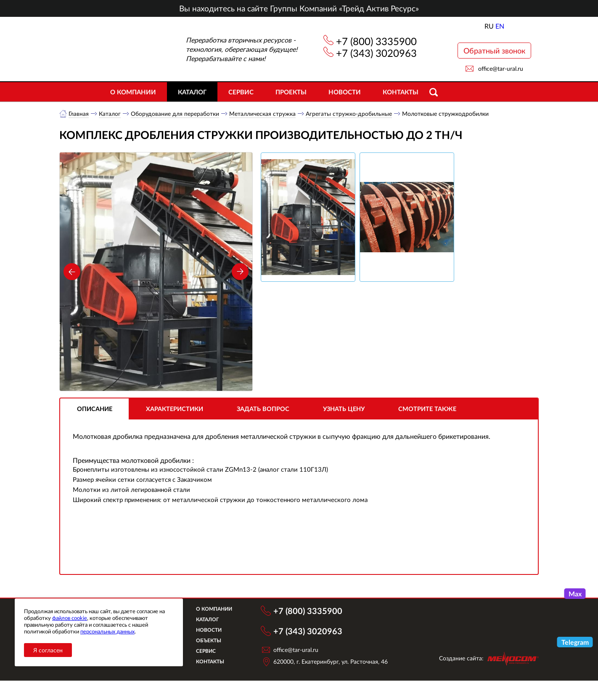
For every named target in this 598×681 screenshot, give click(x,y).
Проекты (291, 92)
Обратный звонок (494, 50)
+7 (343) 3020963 (376, 53)
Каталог (192, 92)
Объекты (212, 641)
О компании (133, 92)
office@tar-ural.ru (500, 68)
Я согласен (48, 650)
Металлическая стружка (263, 113)
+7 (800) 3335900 (376, 41)
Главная (79, 113)
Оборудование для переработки (175, 113)
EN (499, 26)
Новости (344, 92)
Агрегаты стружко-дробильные (349, 113)
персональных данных (107, 631)
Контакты (400, 92)
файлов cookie (69, 617)
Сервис (241, 92)
